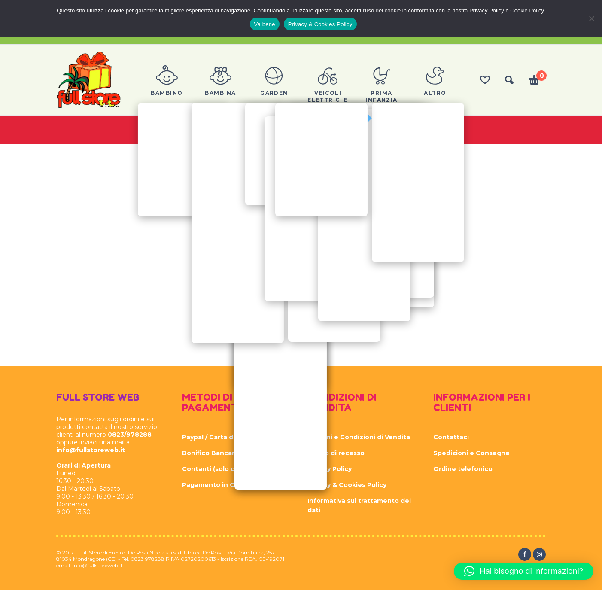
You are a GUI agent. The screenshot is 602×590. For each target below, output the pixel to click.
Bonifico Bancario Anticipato (229, 453)
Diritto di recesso (336, 453)
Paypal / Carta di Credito (221, 437)
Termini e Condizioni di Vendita (358, 437)
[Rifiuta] (591, 18)
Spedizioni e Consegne (471, 453)
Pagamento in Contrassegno (229, 485)
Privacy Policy (329, 469)
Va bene (264, 24)
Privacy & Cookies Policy (346, 485)
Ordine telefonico (463, 469)
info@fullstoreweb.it (90, 450)
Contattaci (451, 437)
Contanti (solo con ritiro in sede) (235, 469)
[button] (523, 571)
